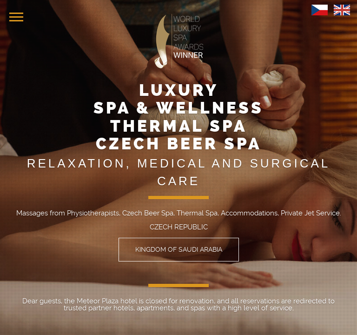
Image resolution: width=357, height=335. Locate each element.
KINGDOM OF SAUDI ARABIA (178, 249)
